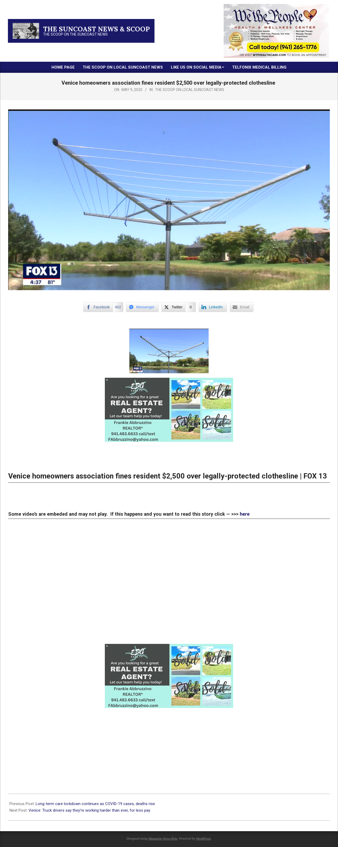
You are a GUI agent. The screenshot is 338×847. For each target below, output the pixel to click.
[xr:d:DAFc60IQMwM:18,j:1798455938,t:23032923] (169, 381)
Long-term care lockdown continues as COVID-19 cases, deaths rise (96, 803)
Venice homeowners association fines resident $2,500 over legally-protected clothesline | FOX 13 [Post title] (167, 476)
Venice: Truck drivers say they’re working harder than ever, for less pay (90, 810)
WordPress (203, 838)
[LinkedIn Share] (213, 307)
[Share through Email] (241, 307)
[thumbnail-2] (276, 6)
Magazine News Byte (162, 838)
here (245, 514)
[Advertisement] (166, 745)
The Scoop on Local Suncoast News (189, 90)
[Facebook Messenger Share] (142, 307)
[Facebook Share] (103, 307)
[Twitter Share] (178, 307)
